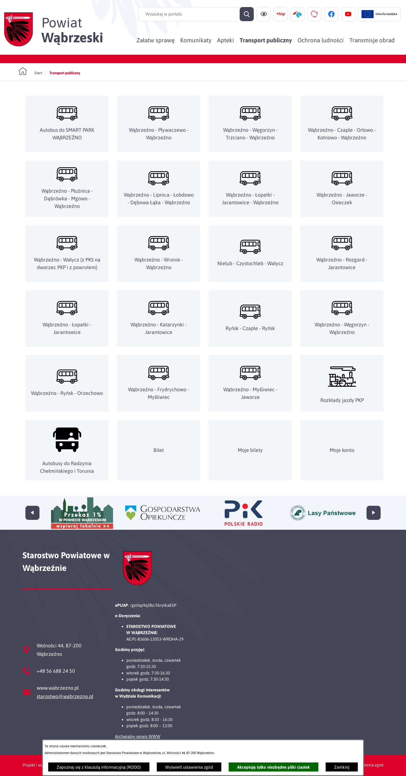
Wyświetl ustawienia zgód (189, 767)
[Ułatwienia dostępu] (264, 14)
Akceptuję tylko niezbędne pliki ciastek (273, 767)
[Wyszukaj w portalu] (196, 14)
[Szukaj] (247, 14)
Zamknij (341, 767)
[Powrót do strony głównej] (30, 71)
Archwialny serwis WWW (137, 736)
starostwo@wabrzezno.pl (65, 696)
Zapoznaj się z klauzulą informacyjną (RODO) (99, 767)
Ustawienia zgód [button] (368, 765)
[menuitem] (155, 40)
